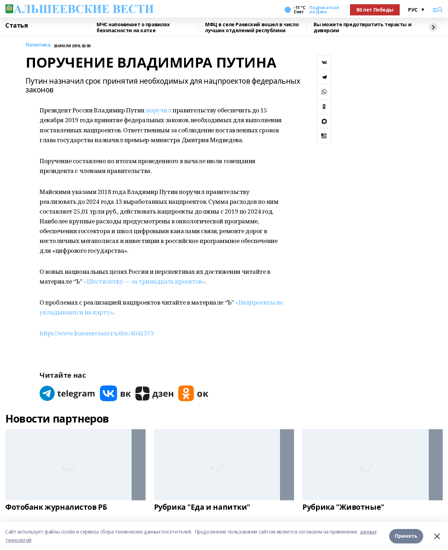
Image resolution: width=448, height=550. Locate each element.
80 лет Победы (374, 9)
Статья (16, 25)
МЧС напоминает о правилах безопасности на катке (133, 27)
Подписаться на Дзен (324, 10)
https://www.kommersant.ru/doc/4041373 (97, 333)
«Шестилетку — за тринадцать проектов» (144, 281)
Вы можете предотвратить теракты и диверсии (362, 27)
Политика (38, 45)
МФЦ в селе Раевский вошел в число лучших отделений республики (252, 27)
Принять (406, 535)
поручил (159, 110)
